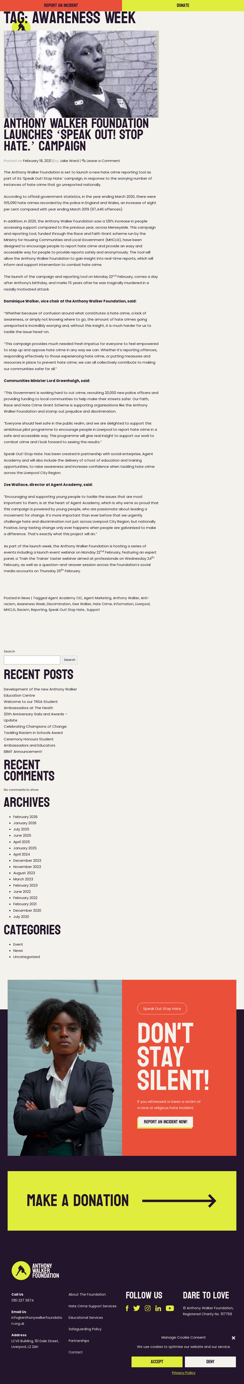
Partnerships (170, 28)
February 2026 (25, 816)
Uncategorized (26, 956)
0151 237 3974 (22, 1300)
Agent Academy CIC (65, 598)
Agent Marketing (97, 598)
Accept (157, 1361)
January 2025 (25, 848)
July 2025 (21, 829)
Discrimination (59, 604)
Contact (217, 28)
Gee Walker (81, 604)
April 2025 (21, 841)
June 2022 (22, 891)
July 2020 (21, 916)
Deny (210, 1361)
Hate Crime (102, 604)
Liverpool (142, 604)
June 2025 (22, 835)
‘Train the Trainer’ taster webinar (47, 558)
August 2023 (24, 872)
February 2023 (25, 885)
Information (123, 604)
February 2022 (25, 897)
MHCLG (9, 609)
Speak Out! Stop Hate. (67, 609)
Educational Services (86, 1317)
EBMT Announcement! (23, 751)
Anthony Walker (126, 598)
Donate (183, 5)
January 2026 (24, 822)
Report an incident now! (165, 1132)
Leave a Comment (103, 160)
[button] (233, 1337)
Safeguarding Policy (85, 1329)
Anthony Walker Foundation (69, 221)
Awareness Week (31, 604)
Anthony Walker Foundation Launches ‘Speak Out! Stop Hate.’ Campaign (76, 135)
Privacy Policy (183, 1372)
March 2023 (23, 879)
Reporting (39, 609)
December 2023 (27, 860)
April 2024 (21, 854)
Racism (23, 609)
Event (18, 944)
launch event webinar (56, 552)
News (195, 28)
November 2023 (27, 866)
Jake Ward (69, 160)
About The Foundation (87, 1294)
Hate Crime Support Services (93, 1306)
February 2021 (25, 903)
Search (9, 651)
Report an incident (61, 5)
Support (93, 609)
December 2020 (27, 910)
